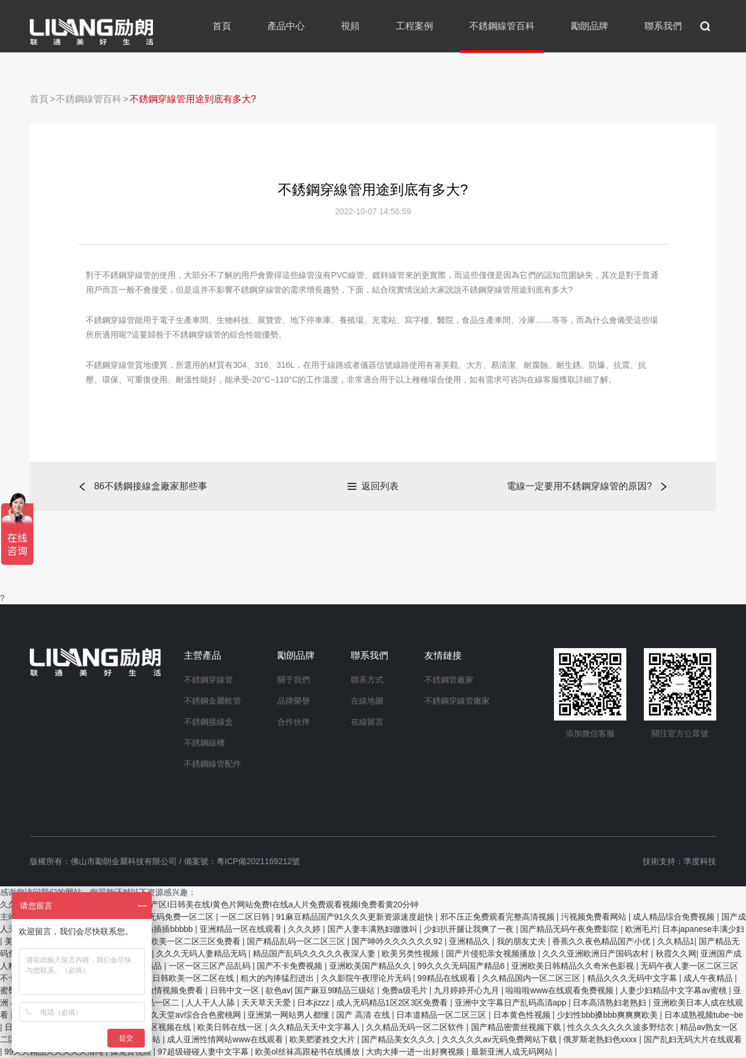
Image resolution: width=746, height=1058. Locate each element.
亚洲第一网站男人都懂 (289, 1014)
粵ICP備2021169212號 (258, 861)
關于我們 (293, 679)
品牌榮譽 (293, 700)
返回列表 (380, 486)
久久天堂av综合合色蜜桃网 (192, 1014)
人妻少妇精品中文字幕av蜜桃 (674, 990)
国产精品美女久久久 (399, 1039)
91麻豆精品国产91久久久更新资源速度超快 (355, 916)
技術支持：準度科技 (679, 861)
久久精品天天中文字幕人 (316, 1027)
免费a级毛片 (406, 990)
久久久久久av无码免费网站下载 (500, 1039)
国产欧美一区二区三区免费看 (188, 941)
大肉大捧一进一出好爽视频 (416, 1051)
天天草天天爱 (267, 1002)
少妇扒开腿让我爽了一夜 (470, 929)
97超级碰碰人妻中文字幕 (204, 1051)
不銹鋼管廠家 (448, 679)
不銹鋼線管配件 (212, 763)
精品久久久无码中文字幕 (633, 978)
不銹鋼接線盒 (208, 721)
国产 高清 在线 (364, 1014)
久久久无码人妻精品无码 (202, 953)
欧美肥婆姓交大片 (323, 1039)
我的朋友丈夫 (522, 941)
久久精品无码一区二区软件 (416, 1027)
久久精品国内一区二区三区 (532, 978)
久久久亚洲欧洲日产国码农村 (596, 953)
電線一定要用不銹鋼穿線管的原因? (579, 486)
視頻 (350, 26)
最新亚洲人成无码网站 (513, 1051)
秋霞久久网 (676, 953)
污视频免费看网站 (595, 916)
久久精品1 (676, 941)
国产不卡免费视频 (291, 965)
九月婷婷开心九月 (467, 990)
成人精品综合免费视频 (675, 916)
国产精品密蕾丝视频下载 (517, 1027)
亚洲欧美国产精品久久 (371, 965)
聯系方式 (367, 679)
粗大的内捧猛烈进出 (278, 978)
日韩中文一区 (236, 990)
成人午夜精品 (709, 978)
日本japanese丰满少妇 (703, 929)
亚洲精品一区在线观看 (242, 929)
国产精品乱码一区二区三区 (297, 941)
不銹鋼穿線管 (208, 679)
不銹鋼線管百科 (502, 26)
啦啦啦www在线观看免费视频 (560, 990)
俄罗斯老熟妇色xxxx (601, 1039)
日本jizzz (314, 1002)
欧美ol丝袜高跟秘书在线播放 (308, 1051)
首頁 (221, 26)
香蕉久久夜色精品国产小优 (602, 941)
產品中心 (286, 26)
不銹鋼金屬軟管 (212, 700)
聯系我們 (663, 26)
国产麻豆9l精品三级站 (336, 990)
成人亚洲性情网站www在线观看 (226, 1039)
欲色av (278, 990)
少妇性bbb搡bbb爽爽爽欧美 (608, 1014)
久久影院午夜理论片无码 (367, 978)
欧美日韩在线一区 (231, 1027)
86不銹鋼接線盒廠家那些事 (150, 486)
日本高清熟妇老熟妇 (611, 1002)
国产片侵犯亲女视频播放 (492, 953)
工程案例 (414, 26)
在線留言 (367, 721)
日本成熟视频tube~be (703, 1014)
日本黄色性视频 (523, 1014)
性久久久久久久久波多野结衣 (621, 1027)
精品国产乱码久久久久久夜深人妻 (315, 953)
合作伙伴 (293, 721)
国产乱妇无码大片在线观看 (693, 1039)
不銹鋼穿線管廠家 (457, 700)
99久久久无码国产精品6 (462, 965)
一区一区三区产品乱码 (211, 965)
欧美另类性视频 (411, 953)
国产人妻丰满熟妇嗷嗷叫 (373, 929)
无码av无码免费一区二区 (169, 916)
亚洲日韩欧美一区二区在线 (186, 978)
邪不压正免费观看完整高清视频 (498, 916)
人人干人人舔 (211, 1002)
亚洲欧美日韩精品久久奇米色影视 (573, 965)
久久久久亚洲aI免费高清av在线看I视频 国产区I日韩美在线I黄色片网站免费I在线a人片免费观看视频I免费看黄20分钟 (209, 904)
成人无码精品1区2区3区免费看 (393, 1002)
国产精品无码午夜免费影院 (570, 929)
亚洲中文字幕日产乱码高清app (512, 1002)
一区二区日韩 (246, 916)
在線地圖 (367, 700)
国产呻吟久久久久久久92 (397, 941)
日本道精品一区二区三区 (442, 1014)
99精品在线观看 (447, 978)
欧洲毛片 (641, 929)
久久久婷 (305, 929)
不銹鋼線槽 (204, 742)
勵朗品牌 (589, 26)
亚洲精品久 (470, 941)
